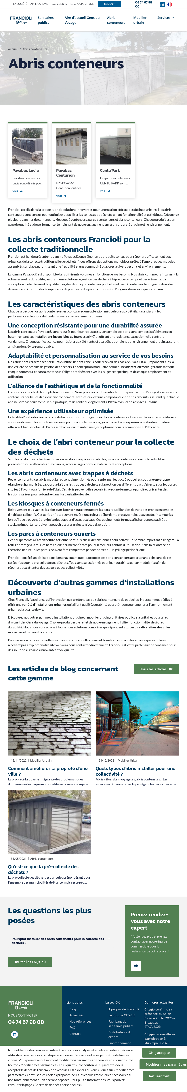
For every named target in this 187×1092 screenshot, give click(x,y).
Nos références (80, 1021)
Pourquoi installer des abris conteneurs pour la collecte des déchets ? (58, 940)
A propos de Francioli (123, 1009)
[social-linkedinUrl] (162, 5)
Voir (17, 191)
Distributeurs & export (119, 1034)
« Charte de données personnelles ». (57, 1085)
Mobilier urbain (140, 20)
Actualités (76, 1015)
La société (20, 3)
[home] (21, 20)
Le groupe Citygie (82, 3)
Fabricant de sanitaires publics (120, 1023)
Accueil (13, 49)
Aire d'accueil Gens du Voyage (82, 20)
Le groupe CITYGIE (121, 1015)
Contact (109, 4)
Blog (72, 1009)
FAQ (72, 1027)
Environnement (119, 1043)
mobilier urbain (98, 617)
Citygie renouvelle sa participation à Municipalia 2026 (159, 1038)
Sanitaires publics (46, 20)
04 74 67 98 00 (143, 4)
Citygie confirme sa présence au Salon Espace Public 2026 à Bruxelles (159, 1016)
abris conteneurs (124, 459)
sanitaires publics (122, 617)
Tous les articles (156, 669)
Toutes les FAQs (30, 962)
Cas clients (59, 3)
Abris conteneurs (116, 20)
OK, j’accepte (159, 1052)
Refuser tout (159, 1076)
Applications (39, 3)
